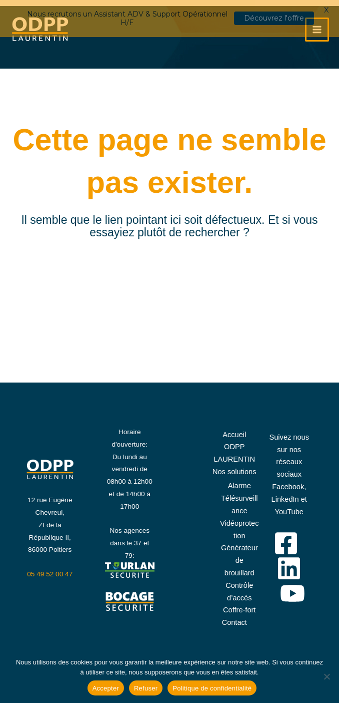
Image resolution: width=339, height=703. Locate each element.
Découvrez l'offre (274, 18)
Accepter (105, 688)
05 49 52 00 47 (49, 569)
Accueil (234, 430)
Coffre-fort (239, 605)
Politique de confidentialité (212, 688)
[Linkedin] (289, 563)
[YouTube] (292, 588)
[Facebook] (286, 538)
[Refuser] (327, 676)
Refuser (146, 688)
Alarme (239, 481)
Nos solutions (234, 467)
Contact (234, 617)
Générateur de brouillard (239, 555)
